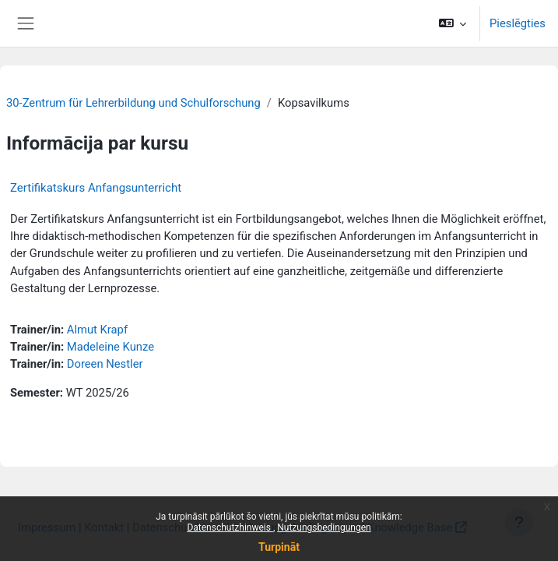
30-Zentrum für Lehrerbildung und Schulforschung (133, 103)
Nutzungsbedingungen (323, 527)
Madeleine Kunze (110, 347)
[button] (452, 23)
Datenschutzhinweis (230, 527)
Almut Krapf (97, 330)
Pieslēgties (518, 23)
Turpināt (279, 547)
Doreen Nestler (105, 364)
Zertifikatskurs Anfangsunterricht (95, 188)
